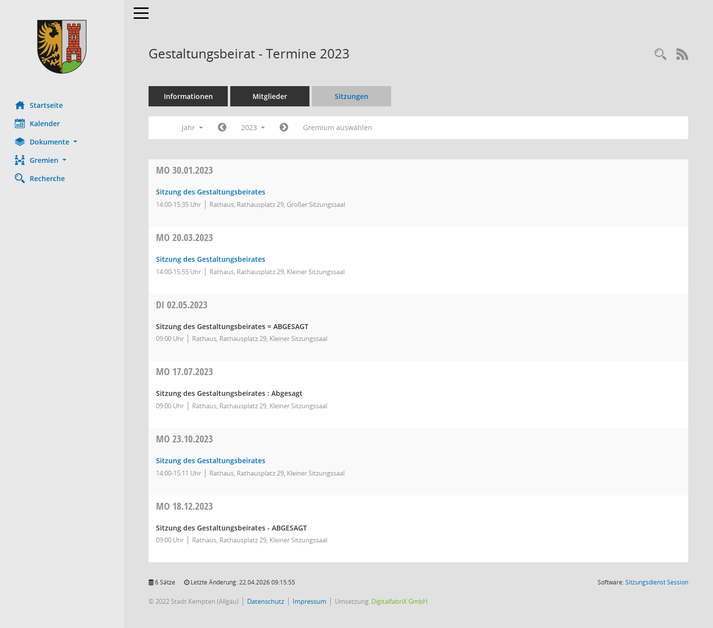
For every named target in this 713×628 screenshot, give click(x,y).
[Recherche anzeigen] (660, 55)
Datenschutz (265, 601)
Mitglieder (270, 96)
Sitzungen (351, 96)
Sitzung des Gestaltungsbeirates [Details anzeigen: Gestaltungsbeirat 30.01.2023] (210, 191)
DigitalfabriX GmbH (399, 601)
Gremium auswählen (337, 127)
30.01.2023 (184, 170)
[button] (62, 142)
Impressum (309, 601)
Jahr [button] (192, 127)
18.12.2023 (184, 506)
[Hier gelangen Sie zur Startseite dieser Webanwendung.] (62, 46)
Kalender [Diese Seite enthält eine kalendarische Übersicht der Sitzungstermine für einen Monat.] (37, 123)
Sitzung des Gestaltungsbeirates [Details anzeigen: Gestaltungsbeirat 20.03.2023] (210, 259)
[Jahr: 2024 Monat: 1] (284, 128)
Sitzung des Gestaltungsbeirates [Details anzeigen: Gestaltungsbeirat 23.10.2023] (210, 460)
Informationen (188, 96)
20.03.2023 (184, 237)
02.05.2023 (181, 304)
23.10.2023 (184, 438)
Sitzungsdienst (656, 582)
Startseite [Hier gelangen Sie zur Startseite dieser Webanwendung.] (39, 105)
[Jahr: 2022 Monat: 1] (222, 128)
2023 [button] (253, 127)
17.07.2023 (184, 371)
